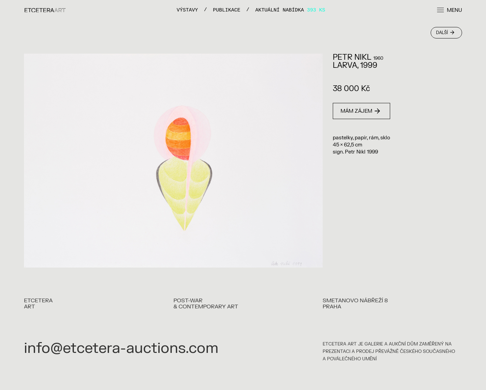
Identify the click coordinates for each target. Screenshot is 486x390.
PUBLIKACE (226, 10)
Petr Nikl (352, 57)
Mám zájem (360, 111)
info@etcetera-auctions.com (121, 348)
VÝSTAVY (187, 10)
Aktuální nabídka (290, 10)
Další (445, 32)
